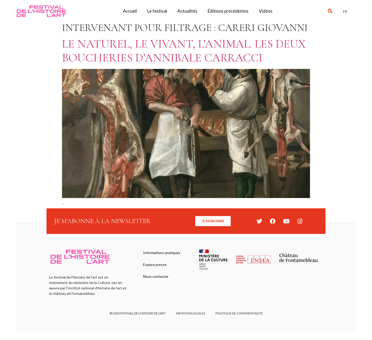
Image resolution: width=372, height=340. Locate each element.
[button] (330, 11)
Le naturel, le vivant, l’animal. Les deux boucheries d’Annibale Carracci (184, 51)
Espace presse (155, 264)
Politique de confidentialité (239, 313)
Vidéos (266, 11)
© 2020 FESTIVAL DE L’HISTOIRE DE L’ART (138, 313)
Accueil (130, 11)
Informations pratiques (161, 252)
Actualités (187, 11)
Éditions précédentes (228, 11)
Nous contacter (155, 276)
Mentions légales (190, 313)
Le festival (157, 11)
